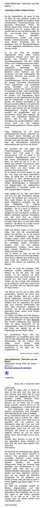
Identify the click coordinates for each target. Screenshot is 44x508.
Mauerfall (35, 320)
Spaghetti (24, 396)
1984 (32, 149)
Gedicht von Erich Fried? (22, 482)
